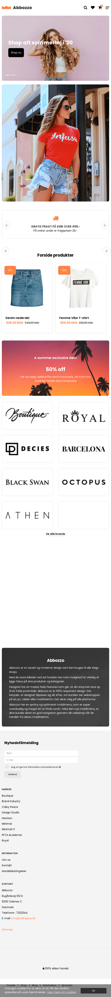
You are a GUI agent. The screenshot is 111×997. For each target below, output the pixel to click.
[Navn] (41, 753)
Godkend (12, 774)
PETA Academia (12, 835)
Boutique (7, 796)
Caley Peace (10, 807)
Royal (5, 840)
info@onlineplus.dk (23, 918)
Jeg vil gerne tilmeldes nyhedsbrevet (45, 766)
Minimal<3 (8, 829)
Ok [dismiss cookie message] (93, 990)
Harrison (7, 818)
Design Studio (10, 812)
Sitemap (7, 929)
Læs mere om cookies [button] (61, 992)
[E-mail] (41, 760)
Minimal (7, 824)
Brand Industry (11, 801)
